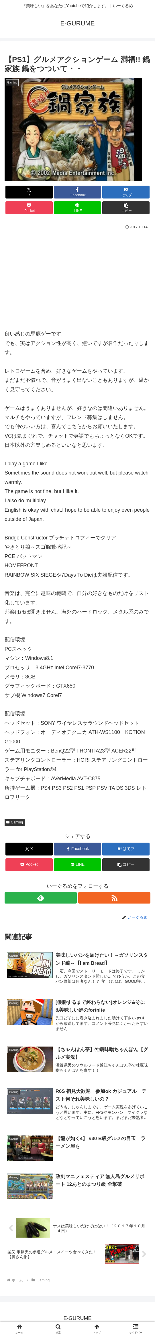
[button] (126, 207)
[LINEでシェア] (77, 207)
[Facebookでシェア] (77, 192)
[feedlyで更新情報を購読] (41, 898)
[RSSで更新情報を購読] (114, 898)
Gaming (14, 822)
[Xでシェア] (29, 192)
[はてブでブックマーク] (126, 192)
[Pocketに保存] (29, 207)
